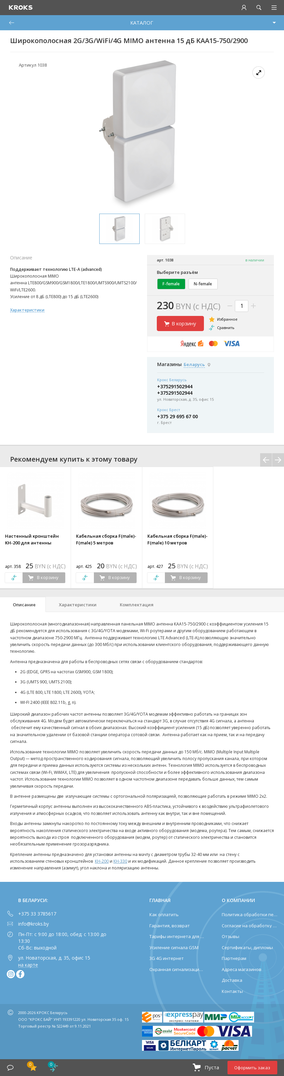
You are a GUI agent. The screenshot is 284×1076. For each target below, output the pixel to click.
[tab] (23, 604)
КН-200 (102, 861)
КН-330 (120, 861)
